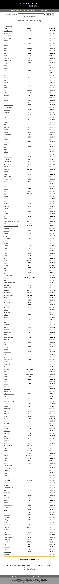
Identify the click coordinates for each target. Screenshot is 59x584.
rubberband (7, 438)
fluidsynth (6, 159)
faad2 (5, 149)
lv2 (4, 273)
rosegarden (7, 433)
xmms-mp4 (7, 534)
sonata (5, 463)
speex (5, 473)
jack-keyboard (8, 228)
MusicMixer (7, 33)
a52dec (6, 43)
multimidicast (7, 332)
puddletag (6, 386)
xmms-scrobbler (8, 537)
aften (5, 53)
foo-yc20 (6, 164)
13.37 (5, 26)
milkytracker (7, 292)
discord (6, 129)
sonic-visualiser (8, 465)
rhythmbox (7, 431)
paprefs (6, 361)
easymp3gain (7, 134)
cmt (5, 117)
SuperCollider (8, 38)
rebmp (5, 426)
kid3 (5, 250)
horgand (6, 203)
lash (5, 258)
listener (6, 265)
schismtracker (8, 445)
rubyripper (6, 440)
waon (5, 522)
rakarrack (6, 423)
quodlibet (6, 421)
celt (5, 97)
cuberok (6, 122)
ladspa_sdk (7, 255)
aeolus (5, 50)
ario (5, 75)
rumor (5, 443)
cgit (28, 569)
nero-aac (6, 349)
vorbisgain (7, 520)
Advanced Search (29, 16)
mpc (5, 319)
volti (5, 512)
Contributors (50, 576)
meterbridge (7, 285)
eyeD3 (5, 144)
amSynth (6, 63)
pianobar (6, 374)
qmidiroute (7, 408)
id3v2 (5, 218)
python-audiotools (9, 394)
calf (5, 90)
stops (5, 475)
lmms (5, 270)
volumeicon (7, 515)
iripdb (5, 223)
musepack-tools (8, 337)
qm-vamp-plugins (9, 401)
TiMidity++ (7, 40)
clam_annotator (8, 105)
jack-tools (6, 233)
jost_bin (6, 245)
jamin (5, 240)
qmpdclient (7, 413)
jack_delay (7, 238)
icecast (6, 208)
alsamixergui (7, 60)
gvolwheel (6, 198)
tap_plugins (7, 492)
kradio (5, 253)
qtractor (6, 418)
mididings (6, 290)
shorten (6, 460)
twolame (6, 502)
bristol (5, 87)
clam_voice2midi (8, 107)
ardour (5, 73)
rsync (33, 569)
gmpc (5, 174)
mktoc (5, 300)
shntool (6, 458)
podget (6, 381)
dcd (5, 124)
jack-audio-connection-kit (11, 226)
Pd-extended (7, 35)
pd (4, 366)
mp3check (7, 305)
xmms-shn (7, 539)
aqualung (6, 70)
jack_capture (7, 236)
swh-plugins (7, 485)
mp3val (6, 315)
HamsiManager (8, 31)
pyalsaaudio (7, 391)
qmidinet (6, 406)
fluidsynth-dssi (8, 161)
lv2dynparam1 (8, 275)
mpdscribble (7, 324)
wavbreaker (7, 524)
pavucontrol (7, 364)
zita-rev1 (6, 549)
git (26, 569)
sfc (4, 453)
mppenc (6, 327)
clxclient (6, 115)
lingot (5, 263)
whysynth (6, 527)
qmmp (5, 411)
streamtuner (7, 480)
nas (5, 342)
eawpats (6, 139)
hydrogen (6, 206)
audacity (6, 82)
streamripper (7, 478)
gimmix (6, 171)
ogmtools (6, 357)
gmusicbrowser (8, 179)
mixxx (5, 297)
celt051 (6, 100)
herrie (5, 201)
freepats (6, 166)
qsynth (5, 416)
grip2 (5, 191)
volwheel (6, 517)
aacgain (6, 45)
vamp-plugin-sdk (8, 505)
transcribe (6, 497)
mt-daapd (6, 329)
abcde (5, 48)
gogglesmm (7, 186)
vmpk (5, 510)
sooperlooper (7, 468)
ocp (5, 354)
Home (6, 576)
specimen (6, 470)
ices (5, 211)
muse (5, 334)
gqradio (6, 189)
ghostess (6, 169)
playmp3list (7, 376)
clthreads (6, 112)
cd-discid (6, 95)
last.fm (5, 260)
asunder (6, 77)
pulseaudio (7, 389)
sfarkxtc (6, 450)
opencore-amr (8, 359)
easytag (6, 137)
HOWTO (14, 565)
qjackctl (6, 399)
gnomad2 (6, 181)
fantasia (6, 152)
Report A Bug (35, 576)
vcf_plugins (7, 507)
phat (5, 371)
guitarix (6, 196)
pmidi (5, 379)
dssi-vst (6, 132)
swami (5, 482)
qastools (6, 396)
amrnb (5, 65)
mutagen (6, 339)
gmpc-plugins (7, 176)
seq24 (5, 448)
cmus (5, 120)
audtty (5, 85)
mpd (5, 322)
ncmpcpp (6, 347)
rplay (5, 436)
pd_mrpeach (7, 369)
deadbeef (6, 127)
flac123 (6, 154)
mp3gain (6, 307)
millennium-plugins (9, 295)
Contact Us (43, 576)
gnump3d (6, 184)
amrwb (5, 68)
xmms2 (6, 542)
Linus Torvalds (40, 582)
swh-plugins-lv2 (8, 487)
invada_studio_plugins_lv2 (11, 221)
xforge (5, 532)
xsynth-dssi (7, 547)
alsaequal (6, 58)
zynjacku (6, 554)
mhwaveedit (7, 287)
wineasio (6, 529)
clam (5, 102)
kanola (5, 248)
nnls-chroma (7, 352)
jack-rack (6, 231)
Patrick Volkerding (41, 580)
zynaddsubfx (7, 552)
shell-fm (6, 455)
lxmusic (6, 278)
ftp (24, 569)
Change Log (13, 576)
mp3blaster (7, 302)
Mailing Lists (27, 576)
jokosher (6, 243)
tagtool (5, 490)
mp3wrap (6, 317)
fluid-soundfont (8, 157)
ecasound (6, 142)
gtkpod (5, 194)
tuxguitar (6, 500)
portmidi (6, 384)
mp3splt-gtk (7, 312)
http (31, 569)
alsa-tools (6, 55)
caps (5, 92)
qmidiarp (6, 404)
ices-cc (6, 213)
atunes (5, 80)
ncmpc (5, 344)
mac (5, 280)
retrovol (6, 428)
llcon (5, 268)
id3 (4, 216)
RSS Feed (19, 576)
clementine (7, 110)
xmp (5, 544)
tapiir (5, 495)
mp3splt (6, 310)
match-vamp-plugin (9, 282)
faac (5, 147)
